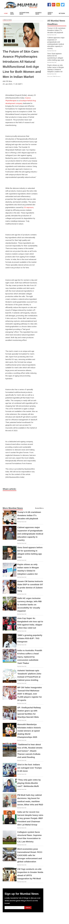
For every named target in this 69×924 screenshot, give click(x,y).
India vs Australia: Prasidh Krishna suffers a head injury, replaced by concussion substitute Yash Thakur (29, 656)
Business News (38, 13)
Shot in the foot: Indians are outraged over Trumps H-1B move (29, 767)
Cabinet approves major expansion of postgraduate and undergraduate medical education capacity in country (30, 533)
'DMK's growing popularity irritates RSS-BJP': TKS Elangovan (29, 638)
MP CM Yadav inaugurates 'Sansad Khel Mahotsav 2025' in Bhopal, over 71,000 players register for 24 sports (29, 693)
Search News (50, 13)
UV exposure (28, 207)
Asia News (12, 13)
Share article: (9, 489)
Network (62, 13)
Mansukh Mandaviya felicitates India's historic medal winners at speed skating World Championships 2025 (29, 730)
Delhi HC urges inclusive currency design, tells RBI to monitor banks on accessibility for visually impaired (29, 604)
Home (6, 13)
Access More (38, 508)
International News (24, 13)
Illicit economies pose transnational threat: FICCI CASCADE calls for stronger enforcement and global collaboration (29, 855)
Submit (28, 907)
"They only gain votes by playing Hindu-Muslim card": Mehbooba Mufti (29, 783)
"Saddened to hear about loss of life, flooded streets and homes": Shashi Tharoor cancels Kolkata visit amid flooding (29, 750)
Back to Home (7, 20)
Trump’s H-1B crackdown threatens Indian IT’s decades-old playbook (29, 515)
